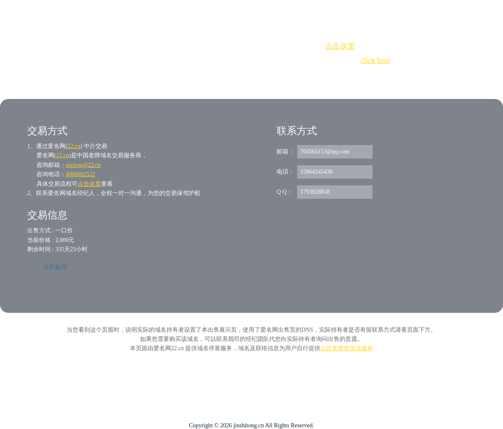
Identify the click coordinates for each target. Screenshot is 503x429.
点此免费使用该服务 (346, 348)
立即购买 (55, 267)
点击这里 (340, 46)
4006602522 (80, 174)
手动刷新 (274, 76)
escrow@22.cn (83, 165)
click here (375, 60)
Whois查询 (230, 76)
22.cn (73, 146)
